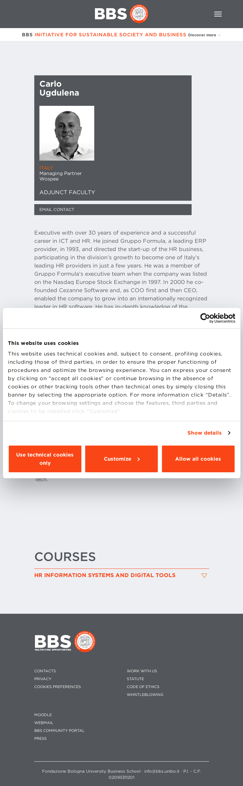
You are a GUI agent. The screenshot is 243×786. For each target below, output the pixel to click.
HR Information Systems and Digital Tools (104, 575)
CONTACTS (45, 671)
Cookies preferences (57, 687)
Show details (204, 433)
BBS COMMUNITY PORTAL (59, 731)
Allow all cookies (198, 459)
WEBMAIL (43, 723)
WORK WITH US (142, 671)
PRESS (40, 738)
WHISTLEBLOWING (145, 695)
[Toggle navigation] (218, 14)
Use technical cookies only (45, 459)
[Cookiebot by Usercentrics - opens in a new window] (205, 318)
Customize (121, 459)
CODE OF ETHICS (143, 687)
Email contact (56, 209)
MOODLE (43, 715)
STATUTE (135, 679)
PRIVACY (42, 679)
